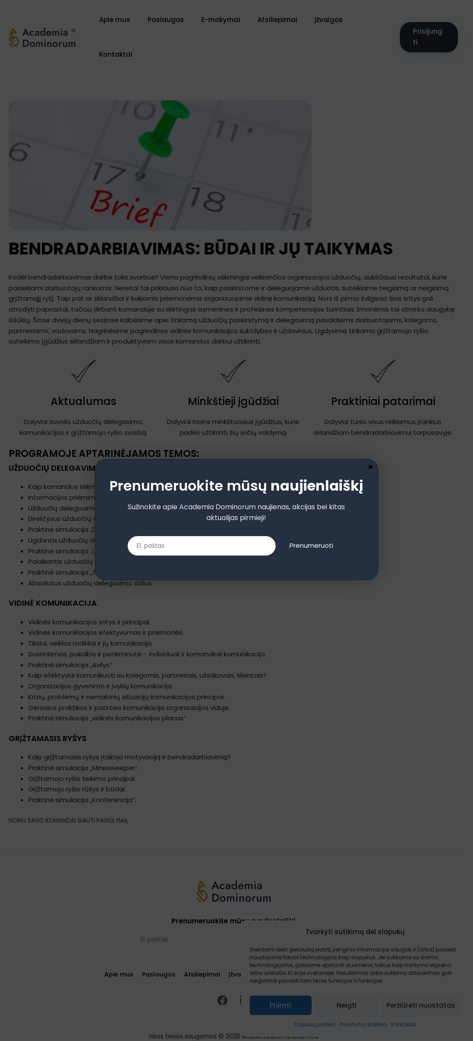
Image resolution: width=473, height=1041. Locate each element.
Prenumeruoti (316, 546)
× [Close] (370, 466)
